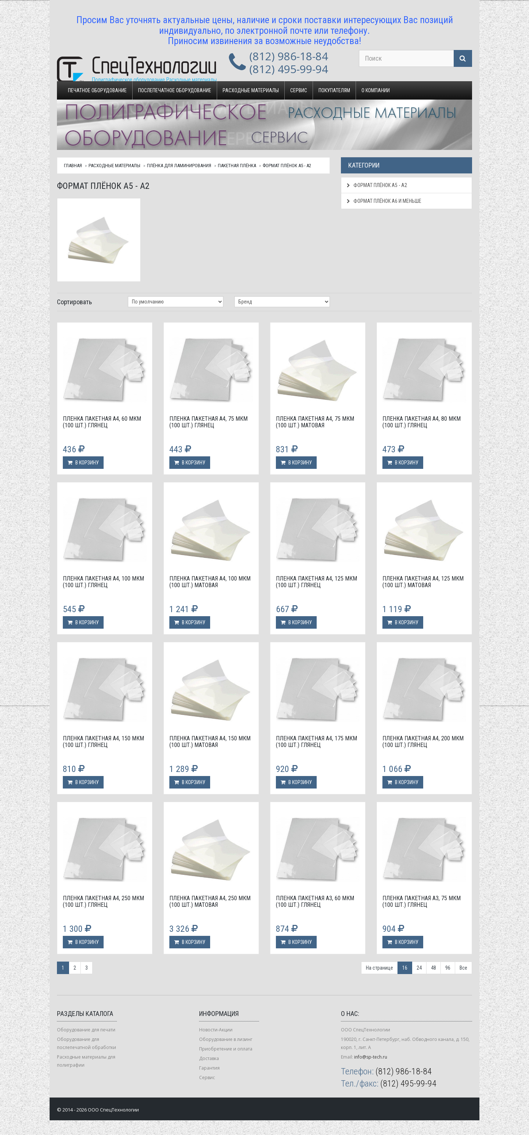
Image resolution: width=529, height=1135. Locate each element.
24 (419, 968)
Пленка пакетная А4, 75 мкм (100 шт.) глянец (208, 422)
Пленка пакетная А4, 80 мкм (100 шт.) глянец (421, 422)
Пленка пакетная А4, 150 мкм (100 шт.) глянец (103, 741)
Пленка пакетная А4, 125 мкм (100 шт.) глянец (316, 582)
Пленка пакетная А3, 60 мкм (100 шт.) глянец (315, 901)
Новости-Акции (216, 1030)
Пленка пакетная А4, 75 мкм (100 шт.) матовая (315, 422)
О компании (375, 90)
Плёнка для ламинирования (179, 165)
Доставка (209, 1058)
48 (433, 968)
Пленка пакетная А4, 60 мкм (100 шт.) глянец (102, 422)
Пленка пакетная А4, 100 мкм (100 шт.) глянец (103, 582)
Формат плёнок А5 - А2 (287, 165)
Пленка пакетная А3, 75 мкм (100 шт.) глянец (421, 901)
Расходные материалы (251, 90)
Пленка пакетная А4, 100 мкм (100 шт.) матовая (210, 582)
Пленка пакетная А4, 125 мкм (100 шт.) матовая (423, 582)
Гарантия (209, 1068)
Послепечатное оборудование (174, 90)
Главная (73, 165)
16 (404, 968)
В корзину (83, 463)
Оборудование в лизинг (225, 1039)
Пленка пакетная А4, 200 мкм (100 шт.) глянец (423, 741)
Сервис (298, 90)
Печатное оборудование (97, 90)
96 (447, 968)
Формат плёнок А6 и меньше (384, 201)
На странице (379, 968)
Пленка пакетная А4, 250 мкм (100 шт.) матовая (210, 901)
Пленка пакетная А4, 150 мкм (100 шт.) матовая (210, 741)
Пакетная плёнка (237, 165)
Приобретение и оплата (225, 1049)
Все (463, 968)
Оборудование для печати (86, 1030)
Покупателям (334, 90)
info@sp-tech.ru (370, 1057)
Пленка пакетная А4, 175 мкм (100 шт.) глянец (316, 741)
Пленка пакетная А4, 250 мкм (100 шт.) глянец (103, 901)
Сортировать (74, 302)
